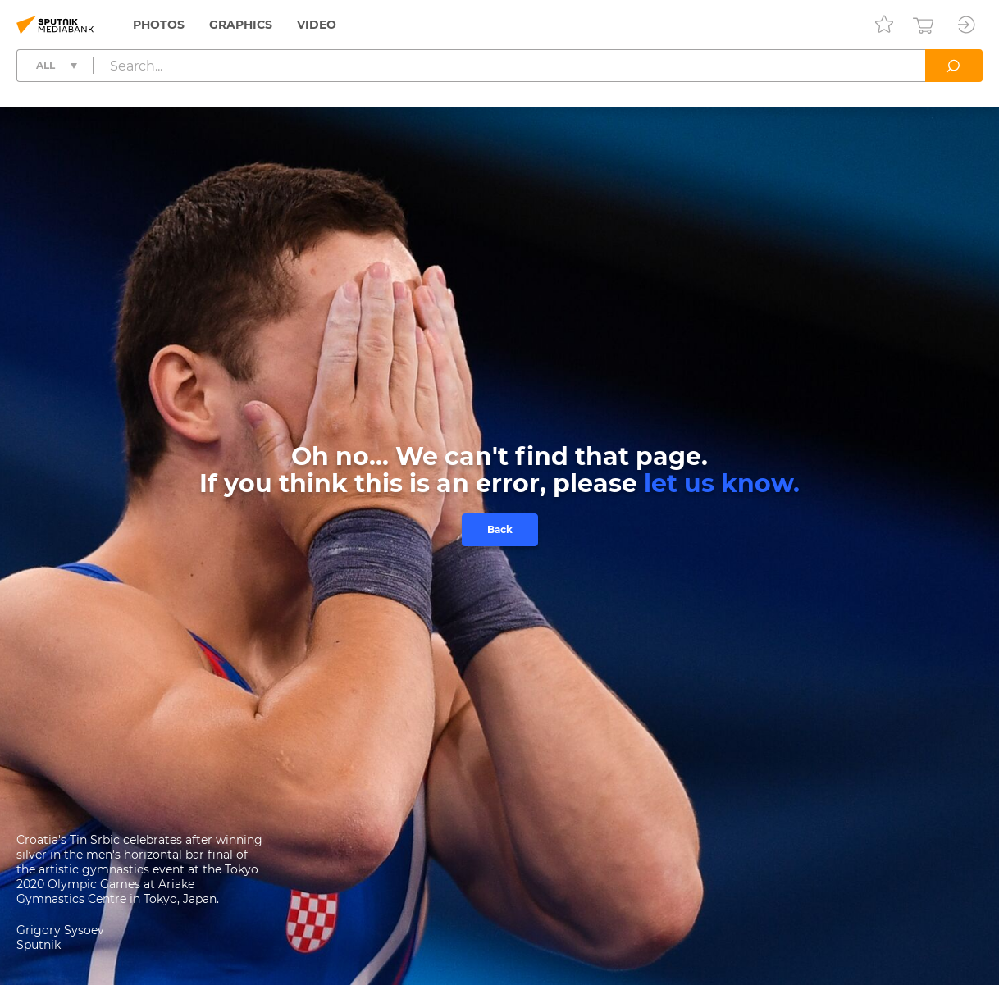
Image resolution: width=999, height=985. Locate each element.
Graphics (240, 24)
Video (316, 24)
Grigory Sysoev (60, 930)
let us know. (722, 483)
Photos (159, 24)
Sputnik (38, 944)
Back (500, 529)
